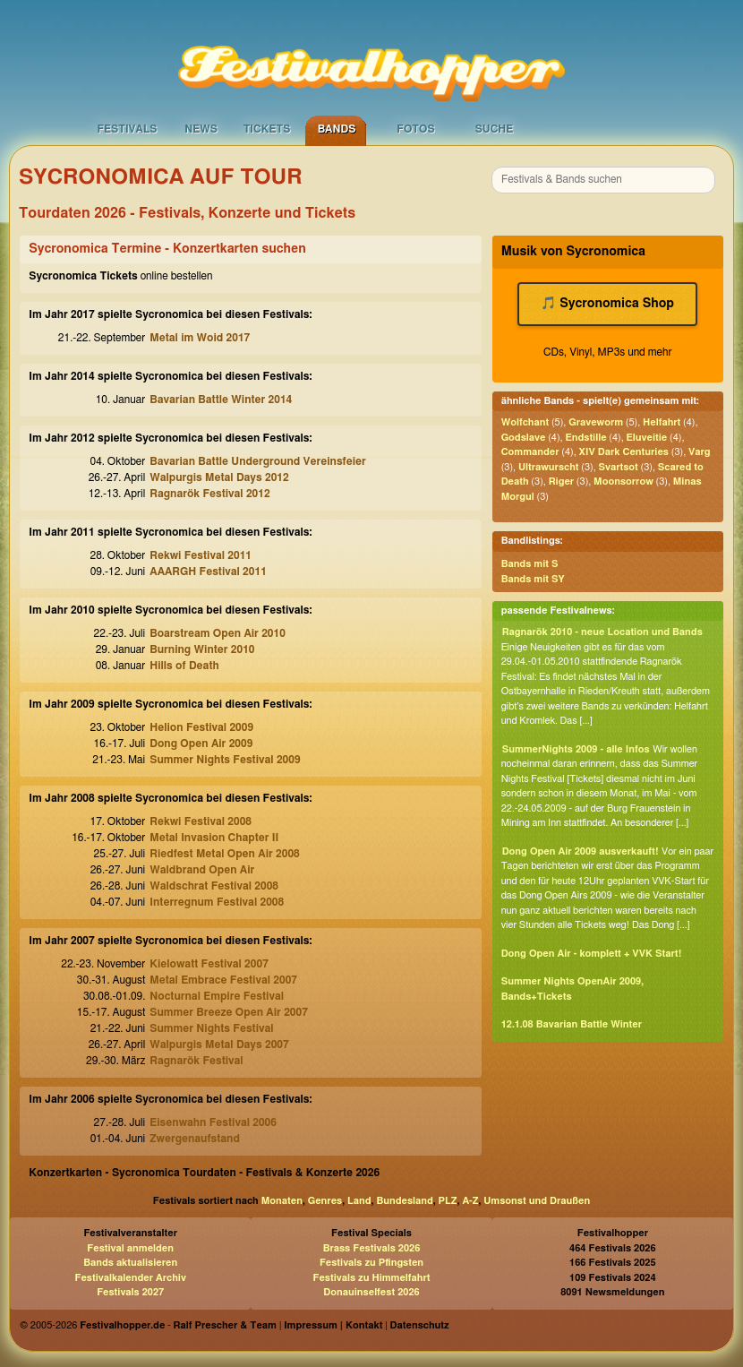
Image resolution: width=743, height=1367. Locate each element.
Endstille (585, 438)
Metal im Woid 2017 (199, 337)
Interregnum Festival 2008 (216, 902)
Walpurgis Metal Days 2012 (218, 477)
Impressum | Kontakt (333, 1325)
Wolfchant (525, 422)
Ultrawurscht (548, 467)
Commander (530, 452)
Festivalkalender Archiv (129, 1278)
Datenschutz (419, 1325)
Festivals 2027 (130, 1292)
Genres (325, 1201)
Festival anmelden (130, 1248)
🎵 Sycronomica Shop (607, 303)
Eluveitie (647, 438)
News (201, 129)
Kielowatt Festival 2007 (209, 964)
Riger (561, 481)
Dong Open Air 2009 (200, 743)
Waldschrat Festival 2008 (213, 886)
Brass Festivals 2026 (372, 1248)
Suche (494, 129)
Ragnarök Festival (196, 1060)
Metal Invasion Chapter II (213, 837)
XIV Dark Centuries (624, 452)
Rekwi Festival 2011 (200, 555)
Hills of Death (183, 665)
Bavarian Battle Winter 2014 (220, 399)
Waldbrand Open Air (201, 869)
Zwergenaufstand (194, 1138)
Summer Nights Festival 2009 (224, 759)
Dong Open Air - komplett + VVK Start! (591, 954)
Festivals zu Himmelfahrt (371, 1278)
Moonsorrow (623, 481)
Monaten (282, 1201)
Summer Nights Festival (211, 1028)
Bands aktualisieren (130, 1263)
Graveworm (595, 422)
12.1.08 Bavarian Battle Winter (571, 1024)
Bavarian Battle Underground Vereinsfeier (257, 461)
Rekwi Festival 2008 (200, 821)
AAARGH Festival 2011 (208, 571)
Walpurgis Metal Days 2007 (218, 1044)
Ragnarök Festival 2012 (209, 493)
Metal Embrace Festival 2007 (223, 980)
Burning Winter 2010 (201, 649)
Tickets (267, 129)
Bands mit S (530, 564)
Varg (699, 452)
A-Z (470, 1201)
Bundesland (404, 1201)
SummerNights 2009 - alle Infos (576, 749)
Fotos (415, 129)
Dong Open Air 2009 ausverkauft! (580, 851)
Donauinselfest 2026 (371, 1292)
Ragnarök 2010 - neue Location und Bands (602, 632)
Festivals (127, 129)
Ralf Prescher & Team (225, 1325)
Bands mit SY (533, 579)
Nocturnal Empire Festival (216, 996)
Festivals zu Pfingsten (371, 1263)
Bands (337, 129)
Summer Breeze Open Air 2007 (228, 1012)
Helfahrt (661, 422)
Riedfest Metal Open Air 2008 (224, 853)
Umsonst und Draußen (536, 1201)
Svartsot (618, 467)
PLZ (448, 1201)
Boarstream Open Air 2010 (217, 633)
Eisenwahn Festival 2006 (213, 1122)
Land (359, 1201)
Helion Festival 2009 (201, 727)
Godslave (523, 438)
